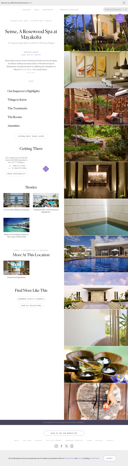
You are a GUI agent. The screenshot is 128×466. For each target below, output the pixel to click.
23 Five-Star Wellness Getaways (16, 210)
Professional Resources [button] (115, 9)
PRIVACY (99, 440)
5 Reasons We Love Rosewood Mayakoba (46, 211)
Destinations (26, 10)
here (30, 3)
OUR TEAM (27, 440)
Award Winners (48, 10)
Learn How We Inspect (31, 55)
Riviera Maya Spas (19, 21)
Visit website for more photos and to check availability (64, 422)
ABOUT (16, 440)
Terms (80, 458)
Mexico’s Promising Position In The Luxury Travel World (16, 235)
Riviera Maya (26, 69)
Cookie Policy (94, 458)
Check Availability (16, 173)
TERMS (89, 440)
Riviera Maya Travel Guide (31, 136)
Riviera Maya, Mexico (41, 21)
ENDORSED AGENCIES (74, 440)
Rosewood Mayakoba (16, 277)
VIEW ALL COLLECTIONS (31, 305)
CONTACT (110, 440)
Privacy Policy (69, 458)
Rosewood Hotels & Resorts (31, 299)
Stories (36, 10)
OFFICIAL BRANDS (54, 440)
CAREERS (38, 440)
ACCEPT (110, 458)
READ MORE (31, 72)
